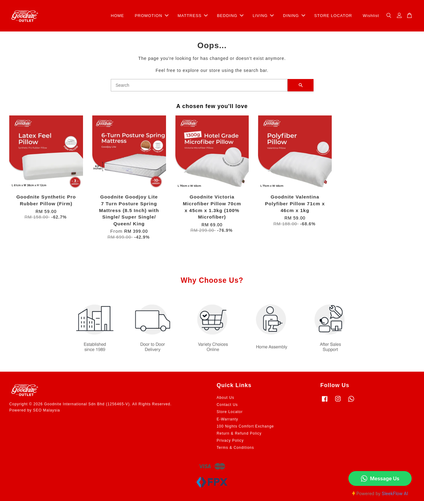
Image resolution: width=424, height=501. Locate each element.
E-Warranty (227, 419)
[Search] (199, 85)
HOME (117, 15)
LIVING (263, 15)
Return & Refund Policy (239, 433)
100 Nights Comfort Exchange (245, 426)
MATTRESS (192, 15)
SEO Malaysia (46, 410)
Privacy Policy (230, 440)
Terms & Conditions (235, 447)
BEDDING (230, 15)
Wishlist (371, 15)
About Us (225, 397)
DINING (294, 15)
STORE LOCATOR (333, 15)
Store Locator (230, 412)
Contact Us (227, 405)
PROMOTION (151, 15)
